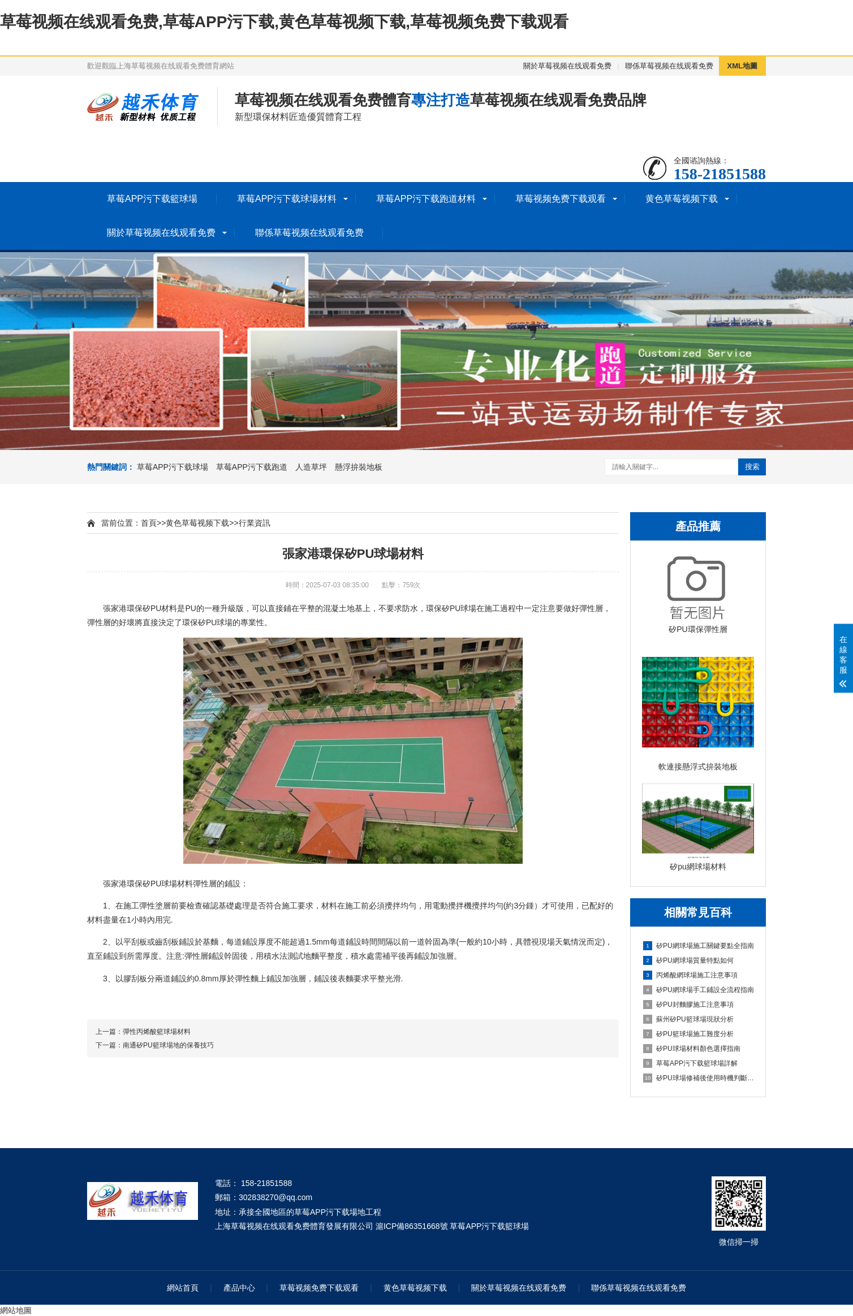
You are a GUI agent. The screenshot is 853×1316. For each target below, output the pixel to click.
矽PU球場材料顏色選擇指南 (691, 1048)
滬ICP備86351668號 (412, 1226)
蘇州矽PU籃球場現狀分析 (688, 1019)
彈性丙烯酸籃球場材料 (157, 1032)
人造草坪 (311, 466)
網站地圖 (16, 1310)
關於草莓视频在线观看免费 (567, 66)
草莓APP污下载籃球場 (152, 199)
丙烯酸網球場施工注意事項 (690, 975)
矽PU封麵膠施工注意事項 (688, 1004)
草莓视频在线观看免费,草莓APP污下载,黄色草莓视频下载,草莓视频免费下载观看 (284, 22)
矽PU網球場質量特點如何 (688, 960)
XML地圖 (742, 66)
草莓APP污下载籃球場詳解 (690, 1063)
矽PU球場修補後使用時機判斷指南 (698, 1078)
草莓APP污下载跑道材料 (426, 199)
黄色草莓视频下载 (681, 199)
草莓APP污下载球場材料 (287, 199)
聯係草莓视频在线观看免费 (669, 66)
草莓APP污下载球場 (172, 466)
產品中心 (239, 1287)
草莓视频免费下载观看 (560, 199)
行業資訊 (254, 522)
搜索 (752, 466)
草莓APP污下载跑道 (251, 466)
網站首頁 (183, 1287)
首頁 (149, 522)
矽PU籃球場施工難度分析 (688, 1033)
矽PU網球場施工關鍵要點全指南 (698, 945)
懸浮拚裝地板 (358, 466)
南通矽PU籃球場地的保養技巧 (168, 1045)
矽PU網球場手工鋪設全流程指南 (698, 989)
